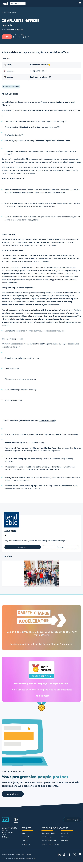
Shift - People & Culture (50, 844)
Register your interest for (24, 644)
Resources (26, 844)
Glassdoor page (47, 420)
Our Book (65, 841)
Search (15, 3)
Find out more (41, 695)
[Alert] (22, 547)
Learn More (13, 794)
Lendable (10, 530)
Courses (25, 841)
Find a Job (25, 837)
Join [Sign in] (23, 833)
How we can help (48, 833)
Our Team (65, 837)
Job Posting (46, 837)
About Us (64, 833)
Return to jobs (9, 12)
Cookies (28, 854)
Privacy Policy (19, 854)
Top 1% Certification (49, 841)
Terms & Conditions (8, 854)
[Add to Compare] (60, 547)
